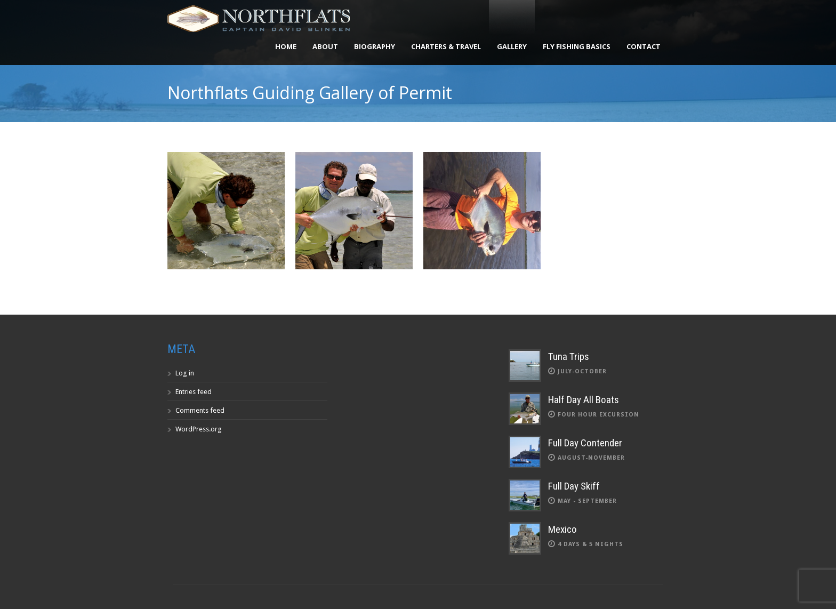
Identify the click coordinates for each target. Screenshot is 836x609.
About (325, 46)
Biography (374, 46)
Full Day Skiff (574, 486)
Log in (184, 373)
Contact (643, 46)
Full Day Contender (585, 443)
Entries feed (193, 392)
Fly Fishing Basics (576, 46)
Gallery (512, 46)
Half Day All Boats (583, 400)
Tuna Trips (568, 356)
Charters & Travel (446, 46)
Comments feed (199, 410)
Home (285, 46)
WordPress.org (198, 429)
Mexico (562, 529)
